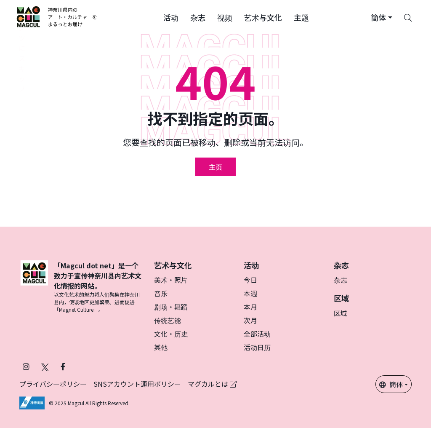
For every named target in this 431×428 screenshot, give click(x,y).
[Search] (408, 17)
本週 (250, 293)
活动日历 (257, 347)
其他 (161, 347)
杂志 (340, 280)
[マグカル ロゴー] (57, 17)
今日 (250, 280)
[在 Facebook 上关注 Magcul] (63, 366)
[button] (170, 17)
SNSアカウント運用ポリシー (137, 384)
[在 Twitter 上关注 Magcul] (45, 366)
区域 (340, 313)
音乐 (161, 293)
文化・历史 (171, 334)
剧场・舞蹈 (171, 307)
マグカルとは (212, 384)
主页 (215, 167)
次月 (250, 320)
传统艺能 (167, 320)
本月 (250, 307)
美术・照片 (171, 280)
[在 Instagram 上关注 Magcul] (26, 366)
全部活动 (257, 334)
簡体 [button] (391, 384)
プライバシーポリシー (53, 384)
